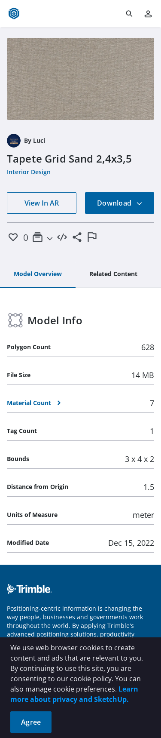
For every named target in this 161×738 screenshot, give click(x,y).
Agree (31, 722)
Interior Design (29, 172)
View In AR (41, 203)
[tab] (38, 274)
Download (120, 203)
